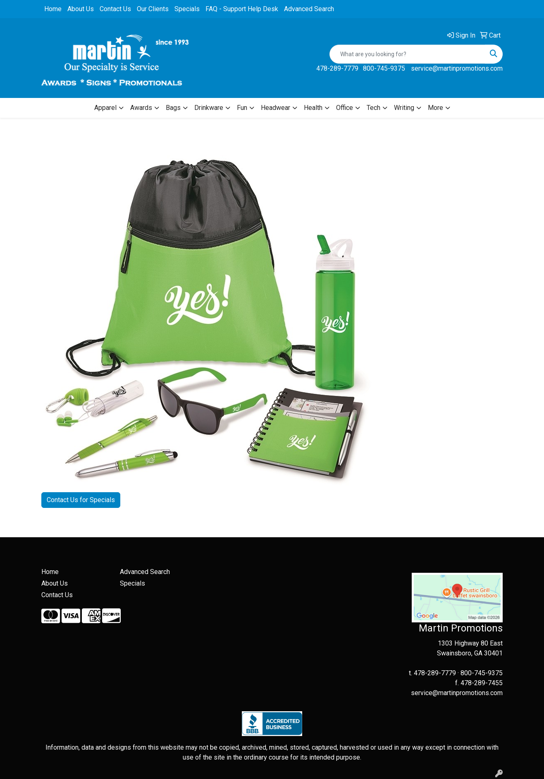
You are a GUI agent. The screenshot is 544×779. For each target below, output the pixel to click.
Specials (187, 9)
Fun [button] (242, 108)
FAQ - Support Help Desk (241, 9)
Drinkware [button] (208, 108)
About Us (80, 9)
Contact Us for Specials (81, 500)
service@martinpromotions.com (457, 68)
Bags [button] (173, 108)
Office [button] (344, 108)
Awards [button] (141, 108)
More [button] (435, 108)
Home (53, 9)
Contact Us (115, 9)
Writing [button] (404, 108)
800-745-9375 (384, 68)
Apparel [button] (105, 108)
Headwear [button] (275, 108)
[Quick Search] (407, 54)
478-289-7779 (337, 68)
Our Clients (153, 9)
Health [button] (313, 108)
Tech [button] (373, 108)
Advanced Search (309, 9)
